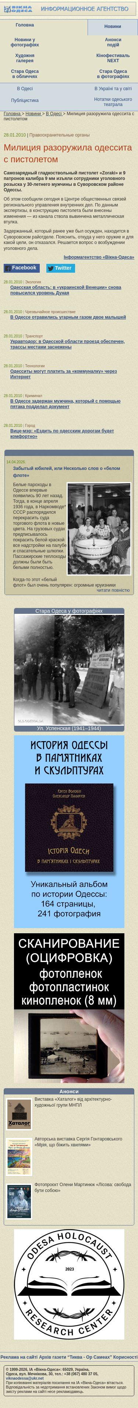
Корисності (125, 1357)
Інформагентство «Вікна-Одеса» (99, 257)
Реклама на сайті (19, 1357)
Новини (113, 26)
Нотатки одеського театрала (113, 102)
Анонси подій (113, 42)
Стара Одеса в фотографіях (113, 74)
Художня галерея (25, 58)
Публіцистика (25, 100)
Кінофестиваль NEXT (113, 58)
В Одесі (25, 88)
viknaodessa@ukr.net (25, 1378)
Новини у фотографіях (25, 42)
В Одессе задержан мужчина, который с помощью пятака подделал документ (65, 404)
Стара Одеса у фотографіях (69, 611)
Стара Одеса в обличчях (25, 74)
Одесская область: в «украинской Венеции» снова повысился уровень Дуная (65, 290)
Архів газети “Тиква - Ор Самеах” (75, 1357)
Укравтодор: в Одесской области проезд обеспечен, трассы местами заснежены (67, 344)
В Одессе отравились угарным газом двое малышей (68, 317)
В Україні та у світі (113, 88)
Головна (25, 25)
